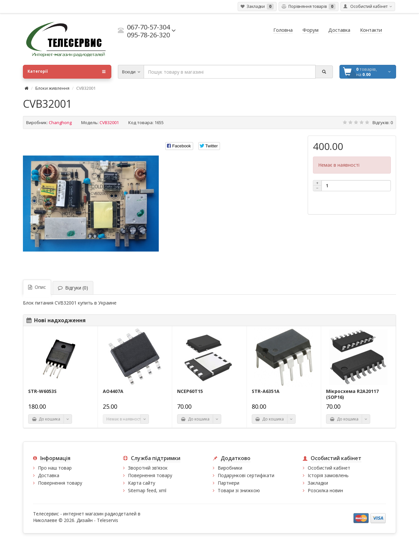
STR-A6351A (266, 391)
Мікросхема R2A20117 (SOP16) (352, 394)
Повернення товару (60, 483)
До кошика (46, 419)
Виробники (230, 468)
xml (162, 490)
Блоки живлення (52, 88)
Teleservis (107, 520)
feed (151, 490)
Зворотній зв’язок (148, 468)
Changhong (60, 122)
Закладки (318, 483)
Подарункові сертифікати (246, 475)
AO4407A (113, 391)
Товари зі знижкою (239, 490)
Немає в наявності (123, 419)
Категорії (66, 71)
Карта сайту (141, 483)
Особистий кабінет (329, 468)
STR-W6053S (42, 391)
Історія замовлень (328, 475)
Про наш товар (55, 468)
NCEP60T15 (190, 391)
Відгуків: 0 (383, 122)
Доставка (48, 475)
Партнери (228, 483)
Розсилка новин (325, 490)
